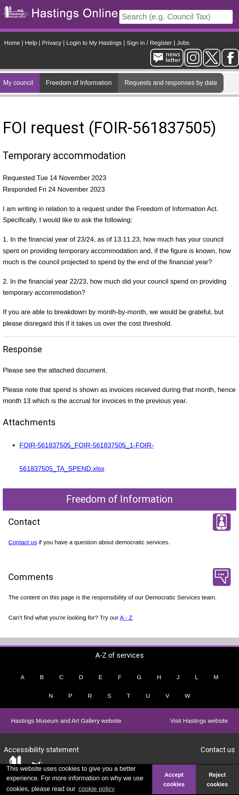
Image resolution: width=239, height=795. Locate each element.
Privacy (51, 42)
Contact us (22, 542)
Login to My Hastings (94, 42)
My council (18, 82)
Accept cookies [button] (174, 779)
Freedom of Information (79, 82)
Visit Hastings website (199, 720)
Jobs (183, 42)
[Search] (176, 17)
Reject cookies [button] (217, 779)
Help (31, 42)
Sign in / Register (149, 42)
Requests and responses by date (170, 82)
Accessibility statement (41, 749)
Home (12, 42)
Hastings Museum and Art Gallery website (66, 720)
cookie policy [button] (96, 788)
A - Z (126, 617)
